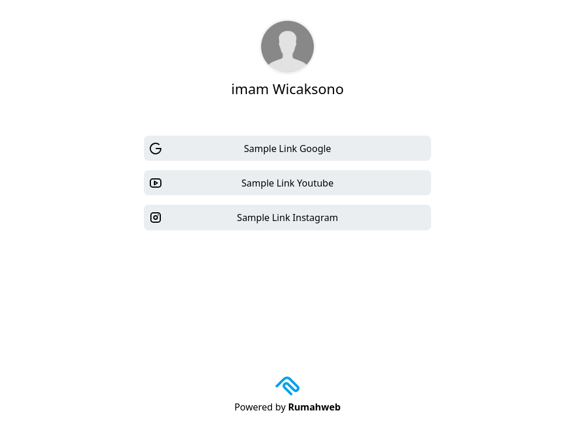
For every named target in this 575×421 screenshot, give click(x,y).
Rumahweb (314, 407)
